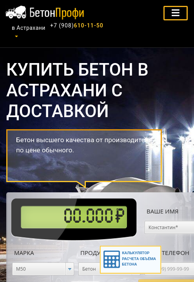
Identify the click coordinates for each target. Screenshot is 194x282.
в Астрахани (28, 28)
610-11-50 (76, 25)
